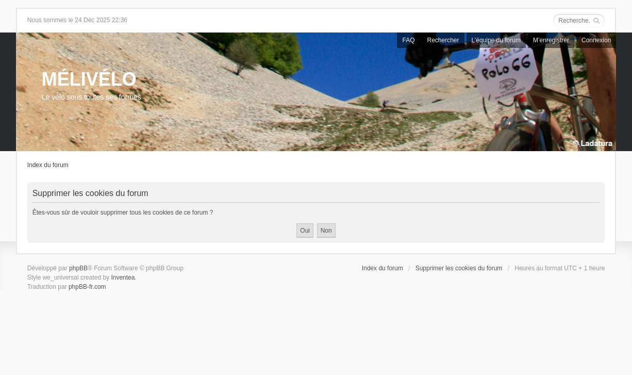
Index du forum (48, 165)
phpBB (78, 268)
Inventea (123, 277)
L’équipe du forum (496, 40)
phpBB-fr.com (87, 286)
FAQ (408, 40)
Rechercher (443, 40)
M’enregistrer (551, 40)
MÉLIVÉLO (89, 79)
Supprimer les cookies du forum (459, 268)
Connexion (596, 40)
